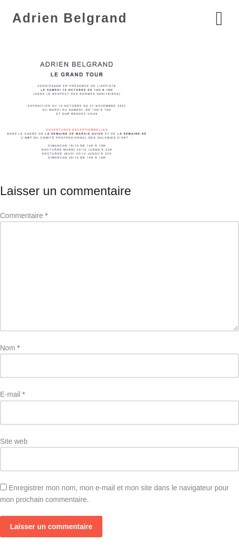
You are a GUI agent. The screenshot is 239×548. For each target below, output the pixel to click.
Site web (14, 441)
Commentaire (24, 215)
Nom (10, 348)
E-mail (12, 394)
